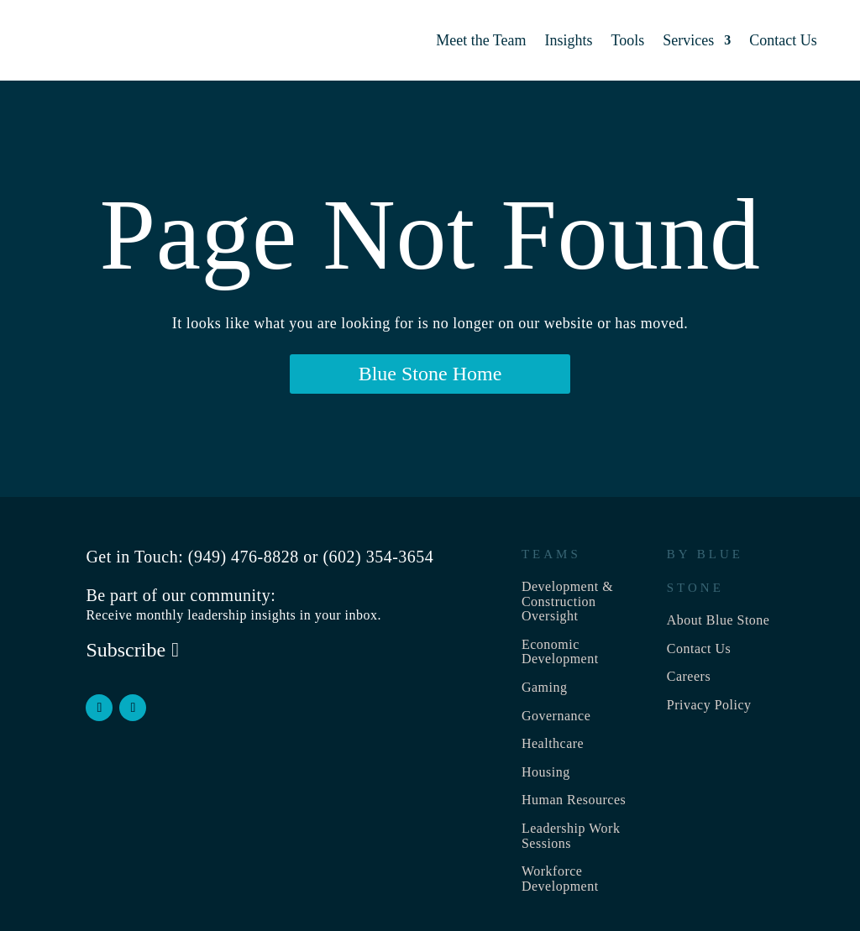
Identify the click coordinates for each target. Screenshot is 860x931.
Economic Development (560, 652)
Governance (556, 716)
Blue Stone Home (430, 373)
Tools (628, 40)
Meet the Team (481, 40)
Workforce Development (560, 878)
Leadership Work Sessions (571, 835)
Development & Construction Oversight (567, 601)
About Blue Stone (718, 620)
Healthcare (553, 743)
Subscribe (125, 650)
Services (688, 40)
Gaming (545, 687)
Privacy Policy (709, 705)
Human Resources (574, 799)
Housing (546, 772)
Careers (689, 676)
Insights (569, 40)
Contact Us (783, 40)
